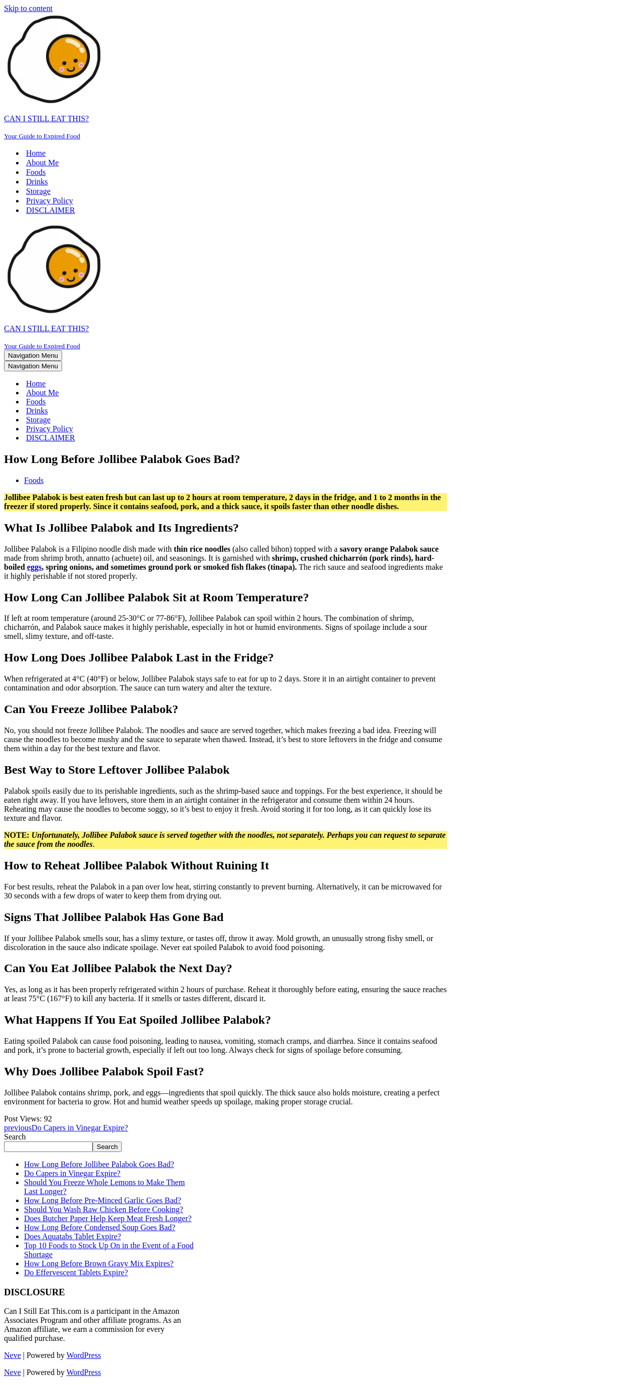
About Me (42, 162)
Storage (38, 191)
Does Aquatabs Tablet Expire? (72, 1236)
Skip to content (28, 8)
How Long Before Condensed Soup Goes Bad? (99, 1227)
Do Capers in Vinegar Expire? (72, 1173)
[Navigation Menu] (33, 355)
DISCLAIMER (50, 210)
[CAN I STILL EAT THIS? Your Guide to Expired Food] (320, 76)
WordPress (84, 1355)
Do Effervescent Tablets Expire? (76, 1272)
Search (15, 1136)
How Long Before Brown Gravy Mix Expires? (99, 1263)
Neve (12, 1355)
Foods (36, 172)
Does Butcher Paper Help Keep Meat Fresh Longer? (108, 1218)
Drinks (37, 181)
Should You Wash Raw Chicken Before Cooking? (103, 1209)
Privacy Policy (49, 200)
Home (36, 153)
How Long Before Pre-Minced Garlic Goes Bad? (102, 1200)
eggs (34, 567)
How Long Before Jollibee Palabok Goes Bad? (99, 1164)
